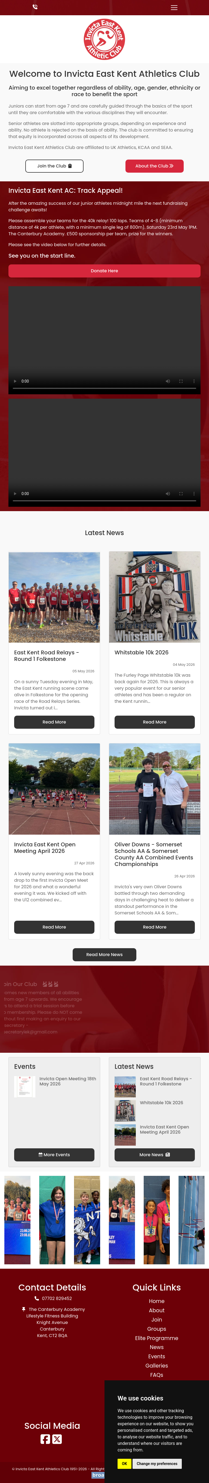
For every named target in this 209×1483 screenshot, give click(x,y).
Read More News (104, 954)
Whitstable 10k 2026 (161, 1103)
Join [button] (156, 1319)
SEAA (166, 147)
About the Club (155, 166)
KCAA (144, 147)
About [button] (156, 1310)
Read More (54, 722)
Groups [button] (156, 1329)
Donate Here (104, 271)
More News (155, 1155)
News (157, 1347)
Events (156, 1356)
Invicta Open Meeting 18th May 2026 (67, 1081)
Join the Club (54, 166)
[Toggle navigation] (174, 7)
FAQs (156, 1375)
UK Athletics (123, 147)
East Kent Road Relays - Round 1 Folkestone (166, 1081)
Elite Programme (156, 1338)
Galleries (156, 1365)
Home (156, 1301)
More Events (54, 1155)
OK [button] (124, 1463)
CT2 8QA (58, 1335)
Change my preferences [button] (157, 1463)
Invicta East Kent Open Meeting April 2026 (164, 1129)
